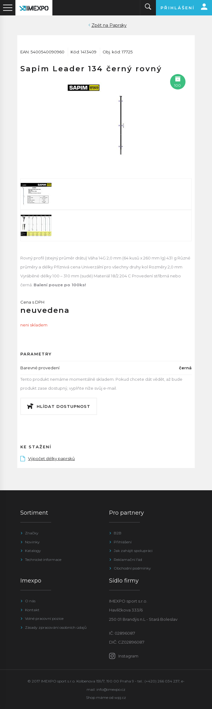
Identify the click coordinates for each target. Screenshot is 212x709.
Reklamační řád (128, 559)
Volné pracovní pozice (44, 618)
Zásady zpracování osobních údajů (56, 627)
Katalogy (33, 550)
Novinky (32, 542)
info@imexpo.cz (110, 689)
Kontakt (32, 609)
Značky (32, 533)
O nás (30, 601)
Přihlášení (123, 542)
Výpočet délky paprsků (47, 458)
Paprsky (118, 25)
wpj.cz (120, 697)
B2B (117, 533)
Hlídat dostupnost (63, 406)
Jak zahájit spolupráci (133, 550)
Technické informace (43, 559)
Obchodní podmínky (132, 568)
